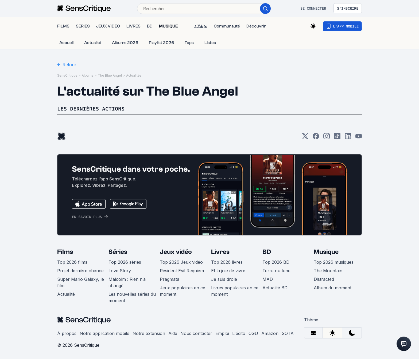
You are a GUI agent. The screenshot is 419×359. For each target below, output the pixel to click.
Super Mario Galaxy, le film (80, 282)
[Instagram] (326, 138)
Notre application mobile (104, 333)
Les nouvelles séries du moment (132, 297)
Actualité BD (275, 287)
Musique (326, 251)
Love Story (119, 270)
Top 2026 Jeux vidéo (181, 262)
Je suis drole (224, 279)
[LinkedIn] (348, 138)
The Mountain (328, 270)
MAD (267, 279)
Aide (172, 333)
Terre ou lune (276, 270)
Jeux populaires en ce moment (182, 291)
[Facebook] (316, 138)
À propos (66, 333)
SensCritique (67, 75)
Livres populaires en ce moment (234, 291)
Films (65, 251)
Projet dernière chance (80, 270)
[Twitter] (305, 138)
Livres (220, 251)
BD (266, 251)
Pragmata (169, 279)
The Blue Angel (110, 75)
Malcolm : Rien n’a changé (127, 282)
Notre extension (149, 333)
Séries (117, 251)
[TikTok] (337, 138)
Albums (88, 75)
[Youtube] (358, 138)
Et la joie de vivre (228, 270)
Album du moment (332, 287)
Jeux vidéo (176, 251)
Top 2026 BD (275, 262)
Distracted (324, 279)
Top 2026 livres (227, 262)
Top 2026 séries (124, 262)
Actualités (134, 75)
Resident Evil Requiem (182, 270)
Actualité (66, 294)
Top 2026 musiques (334, 262)
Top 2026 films (72, 262)
